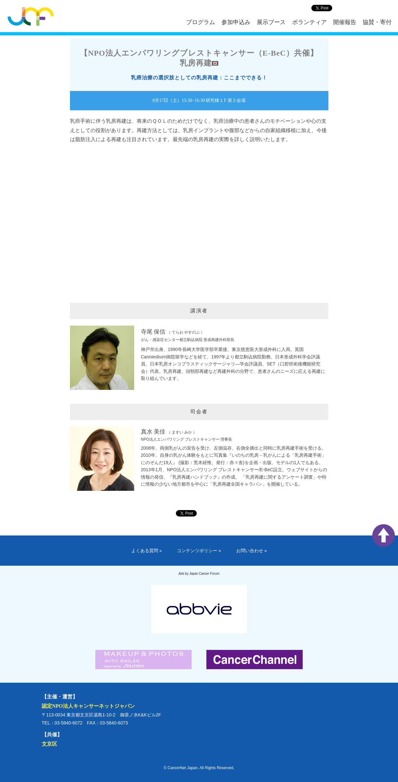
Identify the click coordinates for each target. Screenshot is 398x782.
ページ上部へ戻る (383, 535)
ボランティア (309, 22)
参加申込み (235, 22)
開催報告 (344, 22)
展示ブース (271, 22)
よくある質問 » (146, 550)
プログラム (200, 22)
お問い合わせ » (251, 550)
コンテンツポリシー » (199, 550)
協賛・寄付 (377, 22)
